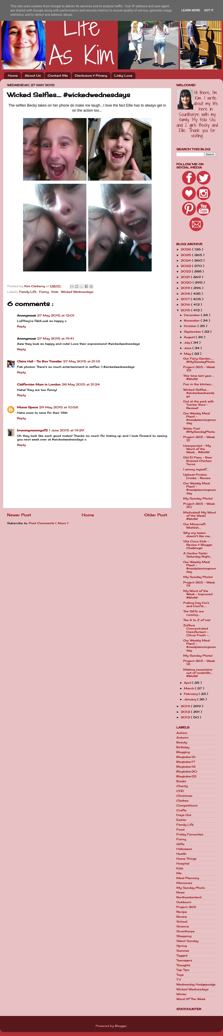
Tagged (181, 955)
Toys (180, 974)
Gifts (180, 844)
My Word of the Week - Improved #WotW (197, 594)
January (190, 699)
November (192, 320)
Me (179, 873)
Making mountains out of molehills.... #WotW (198, 673)
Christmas (184, 795)
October (191, 326)
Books (181, 781)
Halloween (184, 849)
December (192, 315)
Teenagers (184, 960)
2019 (186, 288)
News (180, 892)
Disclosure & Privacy (91, 75)
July (187, 342)
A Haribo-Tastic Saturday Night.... (197, 555)
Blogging (183, 752)
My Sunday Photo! (198, 498)
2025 (186, 255)
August (190, 337)
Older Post (155, 514)
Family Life (28, 291)
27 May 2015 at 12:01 (55, 315)
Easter (181, 819)
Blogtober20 (186, 771)
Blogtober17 (185, 761)
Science (182, 926)
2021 (186, 277)
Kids (55, 291)
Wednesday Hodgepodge (195, 984)
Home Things (186, 858)
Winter (181, 994)
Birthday (182, 747)
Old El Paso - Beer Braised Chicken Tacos (197, 461)
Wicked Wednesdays (77, 291)
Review (181, 916)
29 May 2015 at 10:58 (58, 407)
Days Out (183, 815)
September (193, 331)
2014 (186, 706)
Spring (181, 945)
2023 (186, 266)
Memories (184, 883)
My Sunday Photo (190, 887)
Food (180, 829)
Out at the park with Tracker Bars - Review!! (198, 405)
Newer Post (19, 514)
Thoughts (183, 965)
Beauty (181, 742)
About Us (33, 75)
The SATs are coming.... (193, 613)
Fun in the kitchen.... (198, 384)
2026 (186, 249)
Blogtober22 (186, 776)
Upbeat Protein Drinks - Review (196, 476)
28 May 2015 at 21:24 (81, 384)
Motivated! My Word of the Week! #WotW (199, 516)
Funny (44, 291)
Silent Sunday (187, 941)
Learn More (190, 10)
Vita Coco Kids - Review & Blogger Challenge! (197, 544)
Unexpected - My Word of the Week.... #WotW (197, 449)
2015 (186, 310)
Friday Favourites (189, 834)
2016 (186, 304)
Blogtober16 (186, 757)
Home (13, 75)
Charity (182, 786)
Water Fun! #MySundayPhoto (199, 430)
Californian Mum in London (39, 384)
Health (181, 853)
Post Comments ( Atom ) (48, 523)
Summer (182, 950)
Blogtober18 (185, 766)
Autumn (182, 737)
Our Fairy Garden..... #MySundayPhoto (199, 360)
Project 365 (186, 907)
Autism (181, 732)
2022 (186, 271)
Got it (208, 10)
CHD (180, 791)
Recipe (181, 911)
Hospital (182, 863)
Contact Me (58, 75)
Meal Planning (187, 878)
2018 (186, 293)
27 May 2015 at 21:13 (81, 361)
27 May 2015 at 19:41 (55, 338)
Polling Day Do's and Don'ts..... (196, 604)
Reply (21, 326)
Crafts (181, 810)
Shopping (183, 936)
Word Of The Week (190, 999)
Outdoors (183, 902)
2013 (186, 711)
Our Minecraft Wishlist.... (194, 526)
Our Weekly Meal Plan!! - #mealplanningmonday (199, 418)
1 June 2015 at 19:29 (66, 430)
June (188, 348)
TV (178, 979)
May (188, 353)
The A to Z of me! (196, 620)
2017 (186, 299)
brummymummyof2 (32, 430)
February (191, 693)
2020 (187, 282)
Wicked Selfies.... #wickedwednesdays (198, 393)
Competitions (187, 805)
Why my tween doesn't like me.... (197, 534)
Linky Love (123, 75)
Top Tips (182, 969)
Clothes (182, 800)
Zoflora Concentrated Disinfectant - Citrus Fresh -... (196, 630)
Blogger (121, 1026)
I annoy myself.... (196, 469)
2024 (186, 260)
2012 (186, 717)
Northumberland (189, 897)
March (189, 688)
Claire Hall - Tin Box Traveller (39, 361)
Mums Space (27, 407)
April (188, 682)
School (181, 921)
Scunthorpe (185, 931)
